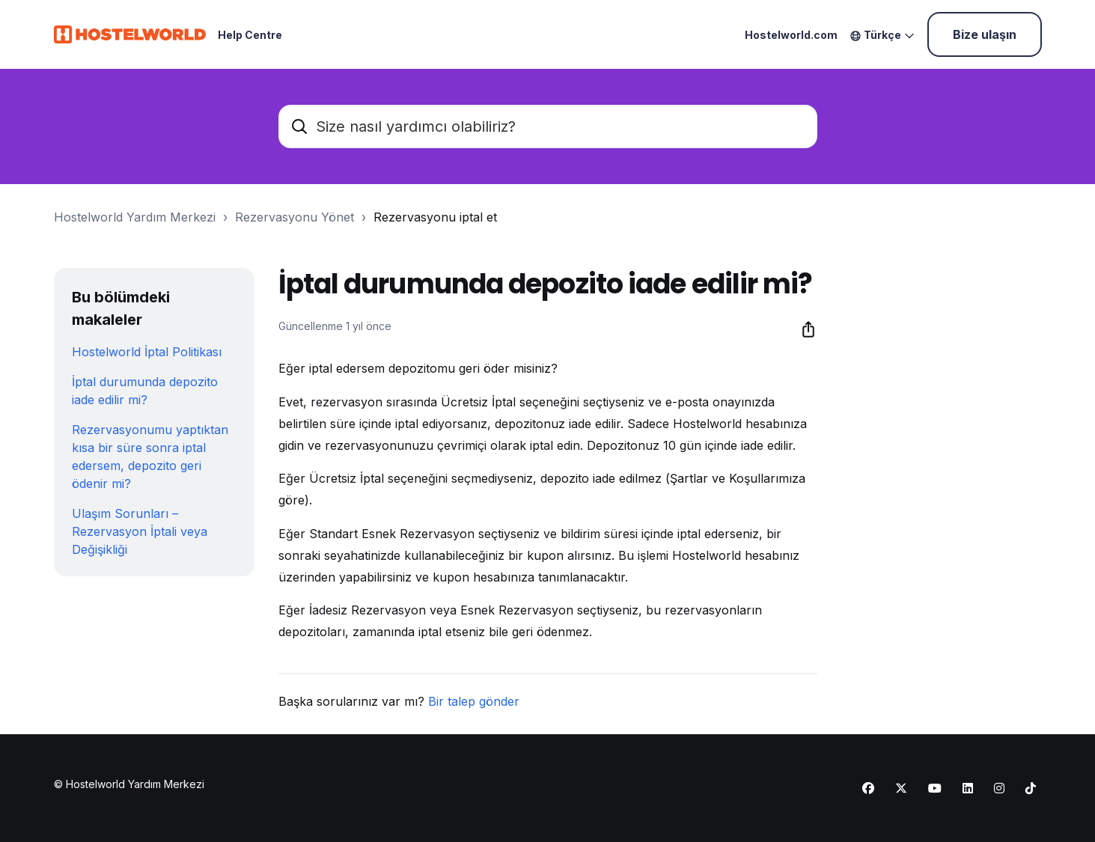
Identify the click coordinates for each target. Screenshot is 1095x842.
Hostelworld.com (791, 34)
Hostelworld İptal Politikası (147, 351)
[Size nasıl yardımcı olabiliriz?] (547, 126)
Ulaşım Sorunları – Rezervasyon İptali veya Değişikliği (139, 531)
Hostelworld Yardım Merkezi (135, 217)
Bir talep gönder (473, 701)
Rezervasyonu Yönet (294, 217)
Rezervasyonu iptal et (435, 217)
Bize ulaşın (984, 34)
